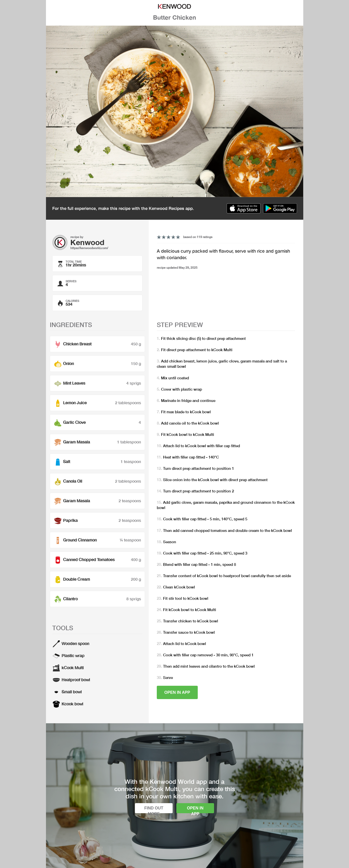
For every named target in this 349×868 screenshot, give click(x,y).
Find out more (153, 809)
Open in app (177, 692)
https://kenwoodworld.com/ (89, 248)
